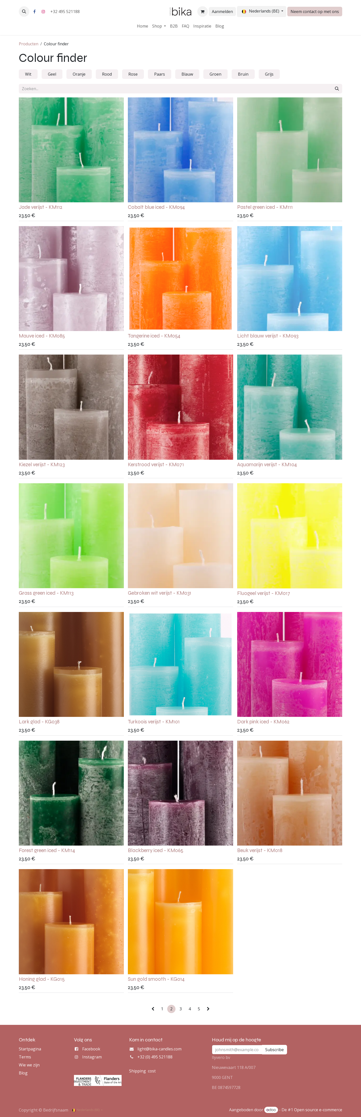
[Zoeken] (337, 88)
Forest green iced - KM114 (47, 850)
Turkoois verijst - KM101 (154, 722)
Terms (25, 1057)
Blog (23, 1073)
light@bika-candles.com (159, 1049)
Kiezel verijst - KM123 (42, 464)
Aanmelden (222, 11)
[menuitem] (142, 26)
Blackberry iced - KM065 (155, 850)
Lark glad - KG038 (39, 722)
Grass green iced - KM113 (46, 593)
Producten (28, 44)
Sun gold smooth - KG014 (156, 979)
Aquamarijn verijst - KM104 (267, 464)
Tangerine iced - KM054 (154, 336)
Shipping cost (142, 1071)
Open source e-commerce (318, 1109)
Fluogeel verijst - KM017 (263, 593)
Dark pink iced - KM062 (263, 722)
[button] (24, 11)
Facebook (91, 1049)
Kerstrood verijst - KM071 (156, 464)
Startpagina (30, 1049)
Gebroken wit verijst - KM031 (159, 593)
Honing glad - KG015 (42, 979)
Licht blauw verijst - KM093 (267, 336)
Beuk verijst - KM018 (259, 850)
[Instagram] (43, 12)
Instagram (92, 1057)
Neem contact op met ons (315, 11)
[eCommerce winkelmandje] (202, 11)
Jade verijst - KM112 (40, 207)
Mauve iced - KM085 (42, 336)
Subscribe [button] (274, 1049)
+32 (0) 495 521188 (154, 1057)
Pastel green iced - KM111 (265, 207)
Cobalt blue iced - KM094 (156, 207)
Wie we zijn (29, 1065)
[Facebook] (34, 12)
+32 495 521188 (65, 11)
